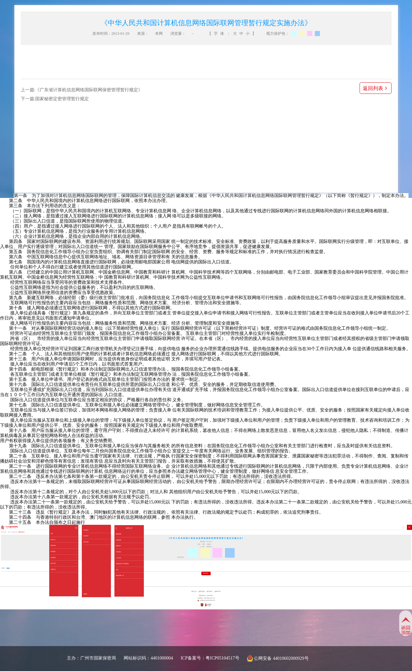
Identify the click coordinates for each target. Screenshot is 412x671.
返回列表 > (206, 573)
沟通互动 (64, 569)
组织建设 (64, 551)
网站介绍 (194, 591)
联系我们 (210, 591)
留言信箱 (86, 542)
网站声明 (218, 591)
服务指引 (118, 546)
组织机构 (118, 540)
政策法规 (64, 545)
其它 (117, 569)
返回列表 (375, 88)
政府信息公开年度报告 (122, 563)
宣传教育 (64, 558)
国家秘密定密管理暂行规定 (62, 98)
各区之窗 (64, 563)
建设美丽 (118, 534)
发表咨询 (86, 536)
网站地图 (202, 591)
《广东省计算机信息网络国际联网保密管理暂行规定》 (89, 89)
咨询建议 (86, 530)
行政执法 (118, 552)
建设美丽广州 (120, 575)
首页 (52, 533)
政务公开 (64, 540)
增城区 (85, 594)
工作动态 (118, 558)
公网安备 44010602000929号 (281, 658)
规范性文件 (21, 532)
